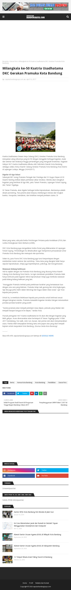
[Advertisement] (35, 41)
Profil (31, 583)
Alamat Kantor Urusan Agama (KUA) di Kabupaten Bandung (36, 546)
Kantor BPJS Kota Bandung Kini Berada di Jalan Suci (34, 512)
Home (25, 583)
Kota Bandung (40, 382)
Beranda (5, 61)
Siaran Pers (14, 61)
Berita (12, 382)
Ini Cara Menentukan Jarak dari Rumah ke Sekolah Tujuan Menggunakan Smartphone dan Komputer (36, 524)
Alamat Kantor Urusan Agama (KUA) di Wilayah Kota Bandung (37, 535)
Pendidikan (51, 382)
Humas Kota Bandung (24, 382)
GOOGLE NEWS (48, 336)
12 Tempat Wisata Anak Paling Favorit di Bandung (33, 557)
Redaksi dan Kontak (42, 583)
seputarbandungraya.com (14, 79)
